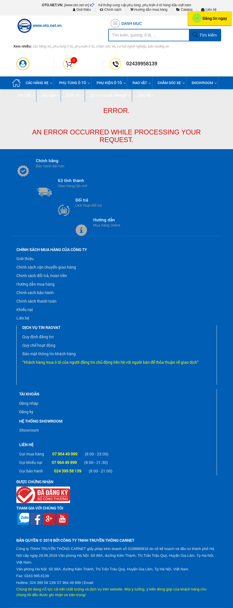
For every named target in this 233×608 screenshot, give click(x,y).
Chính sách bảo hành (35, 292)
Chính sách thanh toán (36, 301)
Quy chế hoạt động (38, 345)
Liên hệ (209, 10)
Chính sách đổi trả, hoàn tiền (41, 275)
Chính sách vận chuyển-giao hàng (46, 267)
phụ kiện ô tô (84, 46)
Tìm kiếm (204, 35)
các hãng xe (42, 46)
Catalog (184, 10)
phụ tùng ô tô (63, 46)
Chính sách (110, 10)
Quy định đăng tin (38, 336)
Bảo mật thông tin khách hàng (49, 353)
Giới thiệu (82, 10)
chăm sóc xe (105, 46)
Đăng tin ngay (209, 18)
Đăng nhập (28, 403)
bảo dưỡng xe (158, 46)
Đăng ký (26, 411)
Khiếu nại (24, 309)
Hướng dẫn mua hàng (148, 10)
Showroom (29, 430)
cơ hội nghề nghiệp (131, 46)
